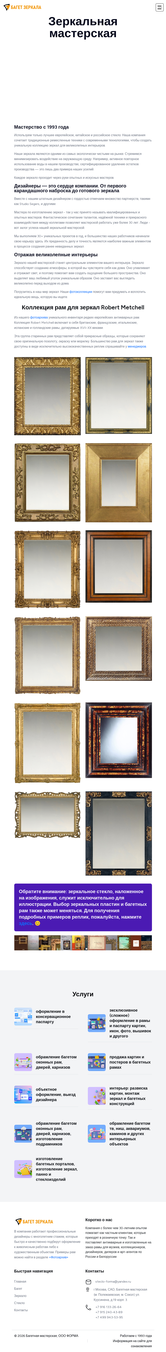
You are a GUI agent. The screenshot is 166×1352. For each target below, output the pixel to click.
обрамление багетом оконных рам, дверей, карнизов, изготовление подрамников (56, 1133)
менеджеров (137, 346)
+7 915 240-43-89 (108, 1312)
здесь (25, 923)
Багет (18, 1289)
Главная (20, 1281)
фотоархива (39, 317)
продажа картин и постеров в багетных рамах (130, 1062)
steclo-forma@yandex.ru (113, 1281)
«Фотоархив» (58, 1257)
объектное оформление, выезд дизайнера (56, 1094)
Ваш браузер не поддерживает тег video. (83, 85)
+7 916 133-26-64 (108, 1307)
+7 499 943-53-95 (109, 1317)
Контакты (21, 1310)
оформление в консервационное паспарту (53, 1016)
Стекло (19, 1303)
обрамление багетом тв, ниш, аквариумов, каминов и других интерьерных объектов (130, 1133)
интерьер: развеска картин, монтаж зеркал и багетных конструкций (129, 1096)
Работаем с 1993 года (136, 1336)
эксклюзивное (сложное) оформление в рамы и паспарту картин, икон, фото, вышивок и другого (130, 1023)
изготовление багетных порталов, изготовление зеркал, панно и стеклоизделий (57, 1169)
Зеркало (20, 1296)
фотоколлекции (80, 292)
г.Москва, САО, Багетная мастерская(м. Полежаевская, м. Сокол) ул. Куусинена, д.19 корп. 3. (120, 1295)
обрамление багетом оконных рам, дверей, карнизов (56, 1062)
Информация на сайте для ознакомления (132, 1343)
